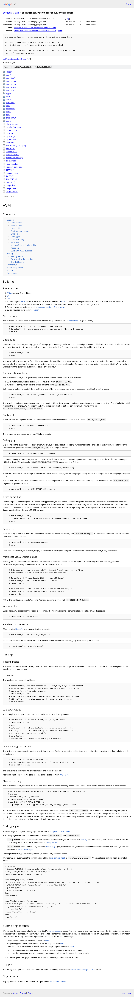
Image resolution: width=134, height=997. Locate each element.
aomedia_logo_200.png (16, 145)
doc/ (8, 105)
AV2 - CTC (64, 775)
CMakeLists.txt (12, 154)
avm (17, 12)
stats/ (8, 111)
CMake (10, 293)
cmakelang (50, 846)
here (47, 940)
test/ (8, 115)
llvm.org (84, 839)
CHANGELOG (11, 151)
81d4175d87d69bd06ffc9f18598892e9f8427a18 (35, 31)
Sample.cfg (10, 182)
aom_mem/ (11, 81)
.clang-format (12, 124)
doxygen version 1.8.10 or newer (52, 307)
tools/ (8, 121)
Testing (10, 253)
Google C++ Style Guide (60, 831)
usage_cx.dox (11, 188)
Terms (30, 993)
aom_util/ (10, 90)
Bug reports (12, 273)
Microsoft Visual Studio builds (23, 245)
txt (123, 993)
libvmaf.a (19, 629)
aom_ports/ (11, 84)
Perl (8, 298)
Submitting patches (15, 267)
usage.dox (10, 185)
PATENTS (10, 176)
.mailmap (10, 142)
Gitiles (15, 993)
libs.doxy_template (14, 167)
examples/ (10, 108)
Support (10, 270)
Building (10, 220)
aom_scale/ (11, 87)
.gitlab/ (9, 72)
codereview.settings (14, 157)
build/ (8, 99)
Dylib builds (15, 234)
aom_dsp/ (10, 78)
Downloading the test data (22, 259)
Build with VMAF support (21, 251)
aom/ (8, 75)
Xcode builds (16, 248)
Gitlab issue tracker (58, 981)
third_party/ (11, 118)
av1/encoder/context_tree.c (14, 59)
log (67, 18)
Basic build (15, 228)
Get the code (16, 225)
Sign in (128, 4)
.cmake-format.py (13, 127)
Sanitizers (15, 242)
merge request (54, 931)
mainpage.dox (12, 173)
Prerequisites (16, 222)
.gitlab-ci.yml (11, 136)
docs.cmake (11, 161)
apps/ (8, 93)
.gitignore (10, 133)
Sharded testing (17, 262)
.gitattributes (11, 130)
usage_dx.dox (12, 191)
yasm (23, 301)
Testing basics (17, 256)
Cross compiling (17, 239)
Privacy (23, 993)
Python (36, 310)
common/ (10, 102)
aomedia (8, 12)
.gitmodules (11, 139)
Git (8, 296)
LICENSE (9, 170)
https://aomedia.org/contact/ (83, 969)
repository (73, 320)
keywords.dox (12, 164)
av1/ (8, 96)
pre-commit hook (57, 858)
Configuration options (20, 231)
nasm (63, 301)
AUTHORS (10, 148)
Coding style (12, 264)
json (129, 993)
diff (60, 31)
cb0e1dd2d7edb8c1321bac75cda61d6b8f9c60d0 (35, 27)
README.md (11, 179)
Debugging (15, 236)
